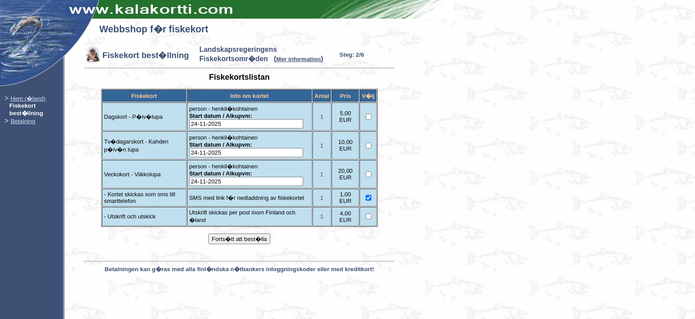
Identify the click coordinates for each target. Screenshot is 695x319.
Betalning (23, 121)
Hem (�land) (28, 98)
